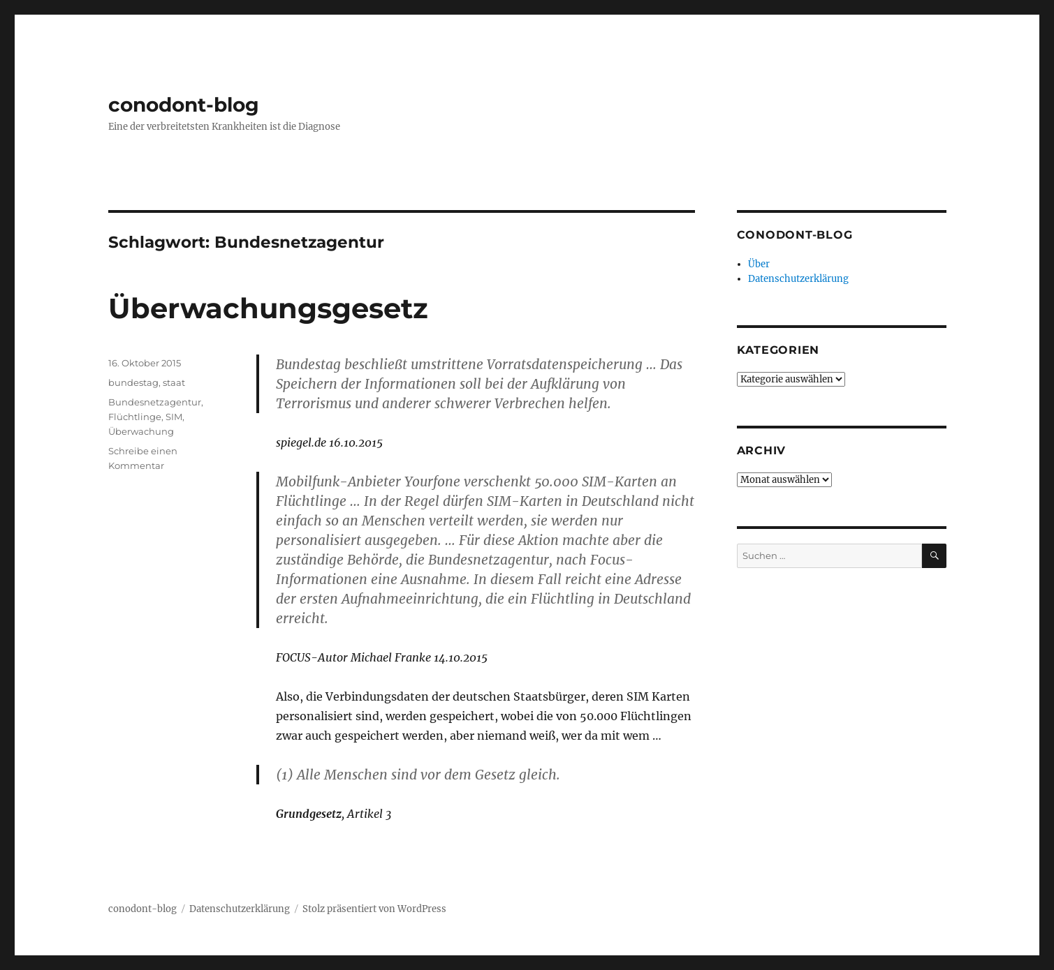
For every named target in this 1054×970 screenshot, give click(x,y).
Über (759, 264)
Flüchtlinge (134, 416)
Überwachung (141, 431)
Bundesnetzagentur (154, 402)
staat (174, 382)
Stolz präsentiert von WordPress (374, 909)
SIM (174, 416)
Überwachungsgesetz (268, 308)
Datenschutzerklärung (798, 279)
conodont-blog (183, 105)
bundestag (133, 382)
